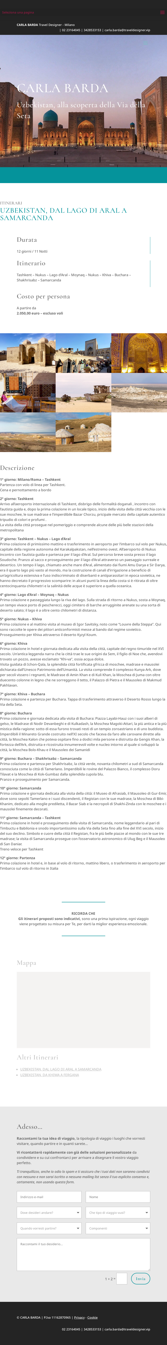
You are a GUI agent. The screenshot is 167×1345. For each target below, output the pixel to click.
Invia (140, 1278)
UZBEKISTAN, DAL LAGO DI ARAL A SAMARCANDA (60, 1065)
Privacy (79, 1317)
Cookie (92, 1317)
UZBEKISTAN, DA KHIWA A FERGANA (49, 1070)
